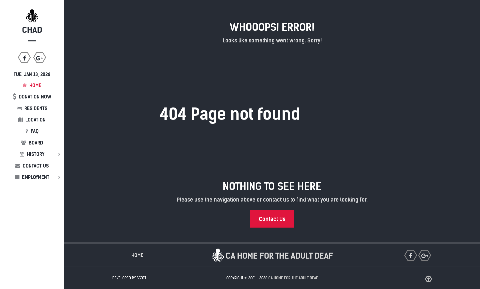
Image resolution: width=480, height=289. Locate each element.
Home (137, 255)
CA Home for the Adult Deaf (293, 278)
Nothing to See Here (272, 186)
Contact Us (272, 219)
